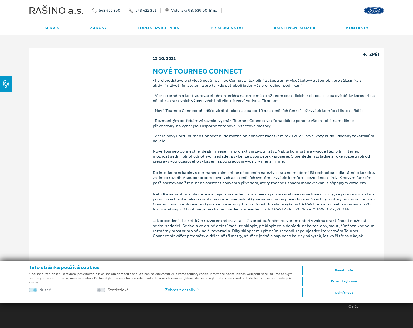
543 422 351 (145, 10)
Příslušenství (226, 28)
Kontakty (357, 28)
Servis (51, 28)
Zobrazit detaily (182, 289)
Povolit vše (344, 270)
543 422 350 (109, 10)
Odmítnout (344, 293)
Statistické (118, 289)
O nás (353, 306)
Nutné (45, 289)
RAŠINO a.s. (56, 10)
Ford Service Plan (158, 28)
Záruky (98, 28)
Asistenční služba (295, 28)
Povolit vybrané (344, 281)
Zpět (371, 54)
